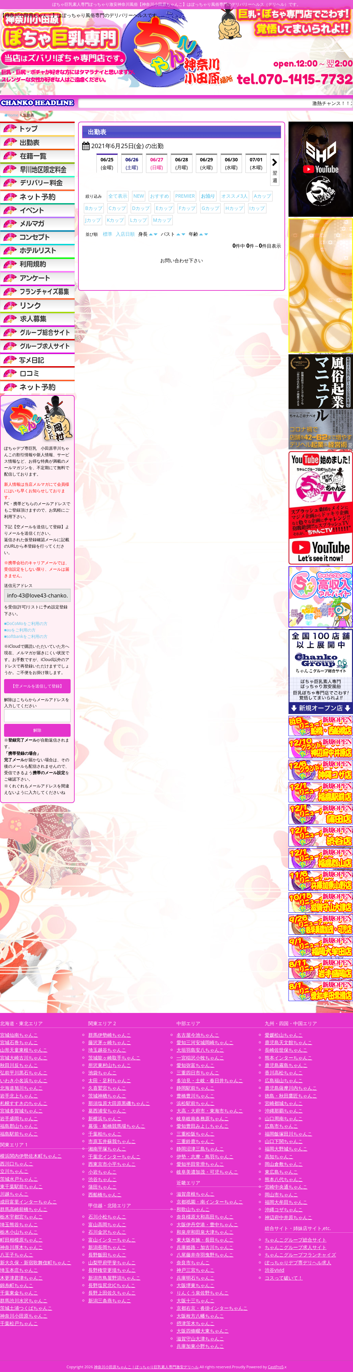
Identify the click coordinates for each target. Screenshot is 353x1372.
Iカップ (257, 208)
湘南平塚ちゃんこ (107, 1148)
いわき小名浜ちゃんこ (24, 1080)
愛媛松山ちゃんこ (284, 1035)
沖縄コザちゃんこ (284, 1209)
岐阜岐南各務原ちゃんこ (202, 1118)
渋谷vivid (274, 1270)
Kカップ (115, 220)
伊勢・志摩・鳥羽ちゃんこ (205, 1156)
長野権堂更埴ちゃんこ (112, 1270)
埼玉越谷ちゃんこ (107, 1050)
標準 (107, 234)
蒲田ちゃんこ (102, 1186)
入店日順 (125, 234)
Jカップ (93, 220)
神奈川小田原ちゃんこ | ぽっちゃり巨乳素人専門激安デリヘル (146, 1366)
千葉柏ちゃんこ (105, 1133)
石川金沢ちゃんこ (107, 1232)
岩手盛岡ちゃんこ (19, 1118)
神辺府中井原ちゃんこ (288, 1217)
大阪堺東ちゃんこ (195, 1285)
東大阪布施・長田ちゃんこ (205, 1239)
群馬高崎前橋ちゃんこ (24, 1209)
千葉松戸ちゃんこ (19, 1323)
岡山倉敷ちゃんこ (284, 1164)
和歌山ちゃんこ (193, 1209)
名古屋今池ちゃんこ (197, 1035)
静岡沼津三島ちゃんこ (200, 1148)
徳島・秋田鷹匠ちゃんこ (291, 1095)
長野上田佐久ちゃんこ (112, 1292)
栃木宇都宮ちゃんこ (21, 1216)
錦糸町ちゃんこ (16, 1285)
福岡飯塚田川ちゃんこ (288, 1133)
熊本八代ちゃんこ (284, 1179)
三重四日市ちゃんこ (197, 1072)
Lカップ (138, 220)
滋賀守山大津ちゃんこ (200, 1338)
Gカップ (210, 208)
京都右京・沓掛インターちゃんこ (212, 1308)
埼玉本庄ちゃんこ (19, 1270)
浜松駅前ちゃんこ (195, 1103)
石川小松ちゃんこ (107, 1216)
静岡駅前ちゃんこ (195, 1088)
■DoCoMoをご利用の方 (26, 623)
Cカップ (117, 208)
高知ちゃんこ (279, 1156)
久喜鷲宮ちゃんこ (107, 1088)
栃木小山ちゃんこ (19, 1232)
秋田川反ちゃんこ (19, 1065)
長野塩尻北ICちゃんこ (111, 1285)
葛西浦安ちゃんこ (107, 1110)
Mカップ (162, 220)
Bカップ (94, 208)
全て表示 (117, 196)
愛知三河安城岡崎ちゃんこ (205, 1042)
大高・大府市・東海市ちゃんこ (209, 1110)
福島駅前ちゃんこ (19, 1133)
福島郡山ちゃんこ (19, 1126)
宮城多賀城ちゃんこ (21, 1110)
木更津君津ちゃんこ (21, 1278)
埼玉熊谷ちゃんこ (19, 1224)
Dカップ (141, 208)
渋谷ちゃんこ (102, 1179)
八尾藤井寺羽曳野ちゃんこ (205, 1254)
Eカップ (164, 208)
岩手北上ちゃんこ (19, 1095)
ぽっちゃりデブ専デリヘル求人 (298, 1262)
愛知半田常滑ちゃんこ (200, 1164)
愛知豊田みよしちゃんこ (202, 1126)
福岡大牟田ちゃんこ (286, 1202)
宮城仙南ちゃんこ (19, 1035)
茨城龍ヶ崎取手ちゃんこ (114, 1057)
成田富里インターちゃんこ (28, 1201)
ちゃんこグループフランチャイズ (300, 1254)
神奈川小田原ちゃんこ (24, 1316)
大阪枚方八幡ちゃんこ (200, 1316)
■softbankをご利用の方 (26, 636)
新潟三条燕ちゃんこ (109, 1300)
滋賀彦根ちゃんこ (195, 1194)
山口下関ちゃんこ (284, 1141)
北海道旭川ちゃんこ (21, 1088)
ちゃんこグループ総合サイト (296, 1239)
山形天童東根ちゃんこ (24, 1050)
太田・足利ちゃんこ (109, 1080)
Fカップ (187, 208)
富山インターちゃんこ (112, 1239)
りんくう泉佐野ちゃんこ (202, 1292)
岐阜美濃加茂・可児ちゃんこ (207, 1172)
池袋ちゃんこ (102, 1072)
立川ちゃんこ (14, 1171)
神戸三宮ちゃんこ (195, 1270)
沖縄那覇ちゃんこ (284, 1110)
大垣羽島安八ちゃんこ (200, 1050)
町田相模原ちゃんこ (21, 1239)
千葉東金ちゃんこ (19, 1292)
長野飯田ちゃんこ (107, 1254)
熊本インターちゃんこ (288, 1057)
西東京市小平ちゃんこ (112, 1164)
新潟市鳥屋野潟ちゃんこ (114, 1278)
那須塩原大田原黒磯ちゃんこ (119, 1103)
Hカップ (234, 208)
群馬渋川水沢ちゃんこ (24, 1300)
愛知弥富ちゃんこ (195, 1065)
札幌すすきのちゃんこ (24, 1103)
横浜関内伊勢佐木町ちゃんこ (31, 1156)
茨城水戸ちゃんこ (19, 1179)
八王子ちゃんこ (16, 1254)
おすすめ (159, 196)
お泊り (208, 196)
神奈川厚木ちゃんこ (21, 1247)
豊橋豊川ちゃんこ (195, 1095)
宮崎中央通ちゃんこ (286, 1186)
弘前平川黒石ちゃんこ (24, 1072)
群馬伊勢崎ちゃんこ (109, 1035)
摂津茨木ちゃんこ (195, 1323)
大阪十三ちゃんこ (195, 1300)
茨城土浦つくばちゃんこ (26, 1308)
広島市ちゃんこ (281, 1126)
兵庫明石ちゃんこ (195, 1278)
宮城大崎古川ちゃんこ (24, 1057)
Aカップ (262, 196)
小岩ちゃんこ (102, 1172)
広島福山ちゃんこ (284, 1080)
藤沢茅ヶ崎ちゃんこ (109, 1042)
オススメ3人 (234, 196)
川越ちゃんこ (14, 1194)
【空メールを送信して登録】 (37, 686)
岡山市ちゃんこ (281, 1194)
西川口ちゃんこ (16, 1163)
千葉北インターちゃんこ (114, 1156)
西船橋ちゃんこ (105, 1194)
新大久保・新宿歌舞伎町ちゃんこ (35, 1262)
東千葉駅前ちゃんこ (21, 1186)
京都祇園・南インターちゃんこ (209, 1201)
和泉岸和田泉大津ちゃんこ (205, 1232)
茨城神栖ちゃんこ (107, 1095)
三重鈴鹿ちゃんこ (195, 1141)
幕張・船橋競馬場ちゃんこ (116, 1126)
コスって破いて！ (284, 1278)
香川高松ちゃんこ (284, 1072)
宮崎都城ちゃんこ (284, 1103)
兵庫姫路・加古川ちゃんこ (205, 1247)
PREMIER (185, 196)
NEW (138, 196)
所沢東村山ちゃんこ (109, 1065)
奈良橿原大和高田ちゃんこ (205, 1216)
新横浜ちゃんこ (105, 1118)
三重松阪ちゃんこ (195, 1133)
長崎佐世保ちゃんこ (286, 1050)
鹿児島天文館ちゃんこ (288, 1042)
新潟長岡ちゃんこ (107, 1247)
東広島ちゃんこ (281, 1172)
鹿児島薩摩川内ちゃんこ (291, 1088)
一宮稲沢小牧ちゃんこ (200, 1057)
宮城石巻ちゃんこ (19, 1042)
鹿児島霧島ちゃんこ (286, 1065)
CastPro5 (275, 1366)
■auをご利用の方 (20, 630)
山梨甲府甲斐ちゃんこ (112, 1262)
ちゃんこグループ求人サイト (296, 1247)
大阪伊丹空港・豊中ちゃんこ (207, 1224)
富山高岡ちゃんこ (107, 1224)
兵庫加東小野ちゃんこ (200, 1346)
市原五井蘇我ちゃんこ (112, 1141)
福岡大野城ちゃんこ (286, 1148)
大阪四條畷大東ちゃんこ (202, 1331)
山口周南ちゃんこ (284, 1118)
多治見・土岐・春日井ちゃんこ (209, 1080)
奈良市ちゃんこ (193, 1262)
